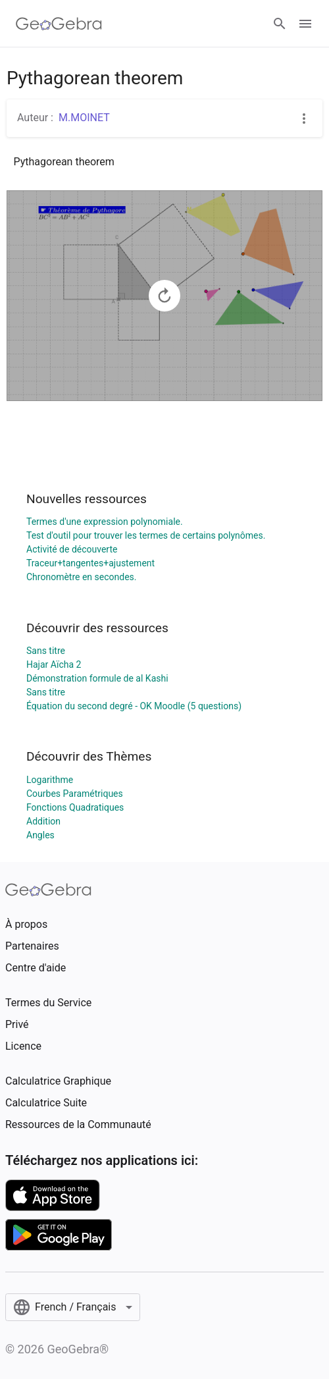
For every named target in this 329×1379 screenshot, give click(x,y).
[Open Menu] (305, 24)
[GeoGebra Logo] (59, 23)
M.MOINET (84, 117)
